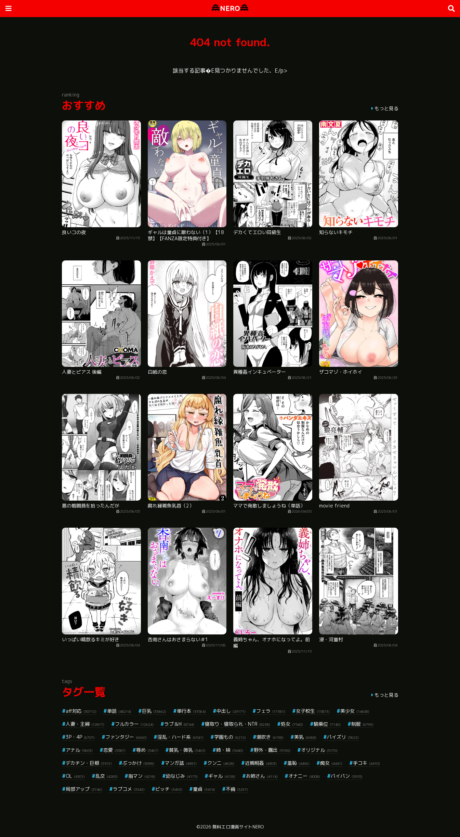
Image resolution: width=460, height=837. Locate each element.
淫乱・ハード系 (180, 737)
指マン (141, 776)
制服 (362, 724)
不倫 (237, 789)
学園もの (230, 737)
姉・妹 (229, 750)
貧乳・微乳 (187, 750)
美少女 (354, 711)
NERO (230, 8)
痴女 (331, 763)
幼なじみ (182, 776)
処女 (292, 724)
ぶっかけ (138, 763)
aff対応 (81, 711)
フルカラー (134, 724)
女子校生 (313, 711)
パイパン (347, 776)
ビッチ (168, 789)
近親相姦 (261, 763)
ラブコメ (129, 789)
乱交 (106, 776)
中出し (231, 711)
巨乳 (154, 711)
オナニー (304, 776)
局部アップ (84, 789)
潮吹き (270, 737)
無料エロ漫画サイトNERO (238, 827)
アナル (79, 750)
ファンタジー (126, 737)
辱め (147, 750)
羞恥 (298, 763)
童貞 (204, 789)
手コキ (366, 763)
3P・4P (80, 737)
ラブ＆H (179, 724)
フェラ (270, 711)
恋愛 (114, 750)
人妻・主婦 (85, 724)
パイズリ (343, 737)
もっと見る (386, 108)
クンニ (220, 763)
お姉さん (262, 776)
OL (75, 776)
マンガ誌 (181, 763)
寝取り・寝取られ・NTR (237, 724)
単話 (119, 711)
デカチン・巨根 (89, 763)
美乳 (305, 737)
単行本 (191, 711)
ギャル (221, 776)
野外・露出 (272, 750)
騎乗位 (327, 724)
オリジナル (319, 750)
